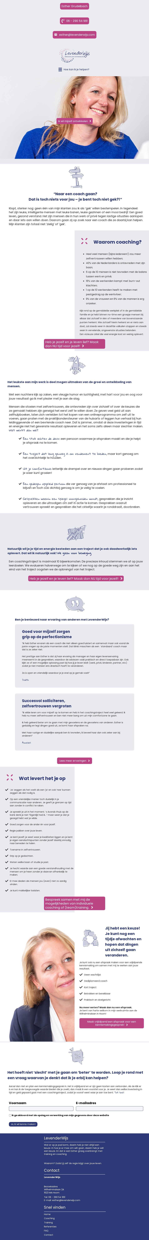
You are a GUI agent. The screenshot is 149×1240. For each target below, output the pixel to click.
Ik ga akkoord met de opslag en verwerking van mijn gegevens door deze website (60, 1115)
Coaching (49, 1218)
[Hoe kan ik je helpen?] (73, 69)
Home (47, 1214)
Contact (48, 1234)
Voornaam (17, 1103)
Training (48, 1222)
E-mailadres (86, 1103)
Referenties (50, 1226)
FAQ (46, 1230)
